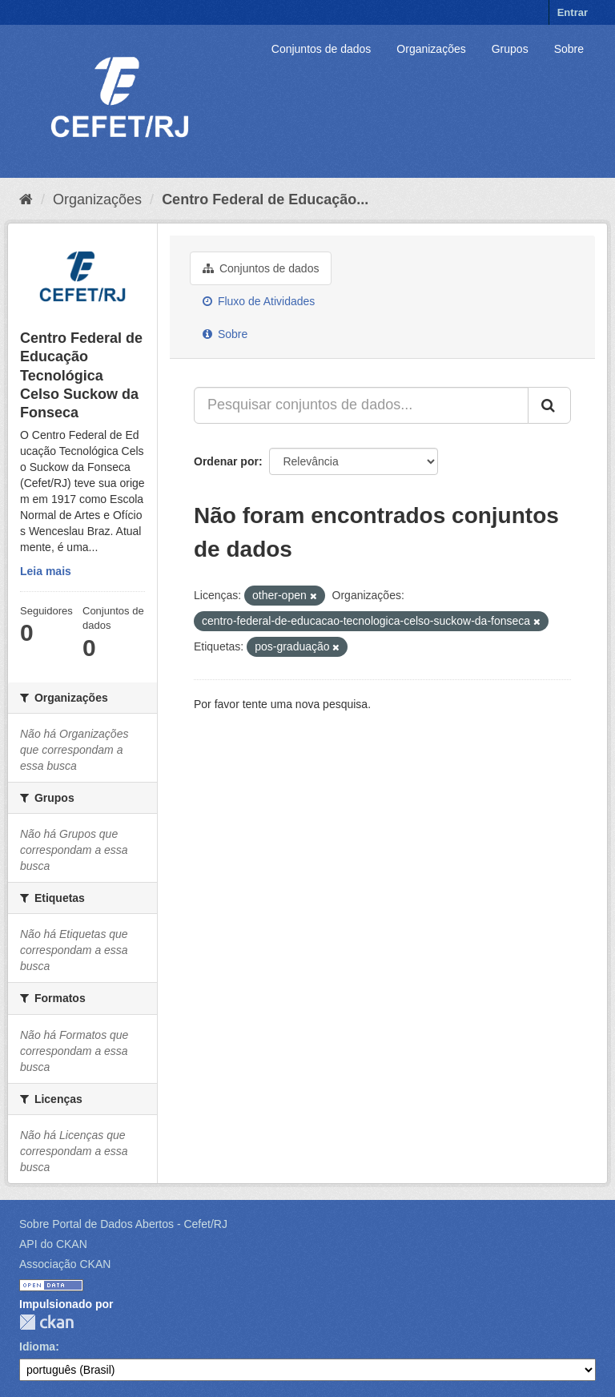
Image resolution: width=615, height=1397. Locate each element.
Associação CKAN (65, 1264)
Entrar (572, 12)
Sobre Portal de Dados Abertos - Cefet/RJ (123, 1224)
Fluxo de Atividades (259, 301)
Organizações (430, 48)
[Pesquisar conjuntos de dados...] (361, 405)
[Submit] (549, 405)
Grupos (510, 48)
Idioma (37, 1346)
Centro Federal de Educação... (265, 199)
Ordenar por (226, 461)
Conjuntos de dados (321, 48)
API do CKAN (53, 1244)
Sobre (569, 48)
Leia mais (45, 571)
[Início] (26, 199)
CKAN (46, 1322)
